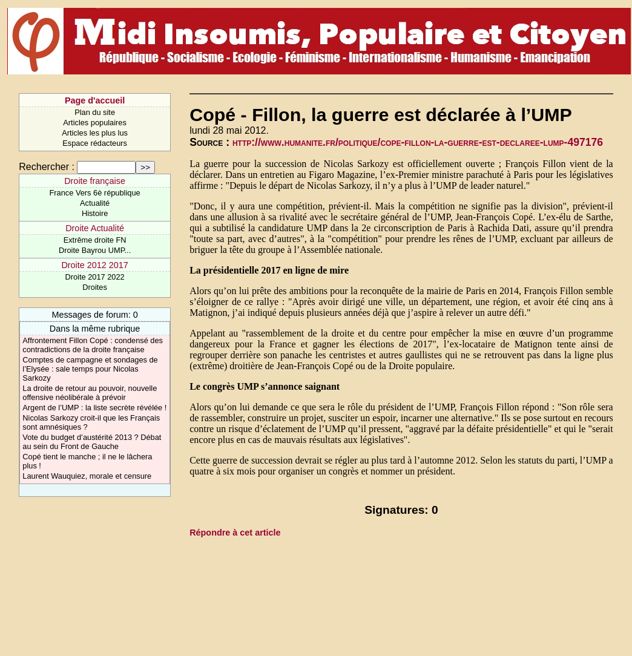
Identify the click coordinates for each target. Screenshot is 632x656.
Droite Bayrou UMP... (95, 250)
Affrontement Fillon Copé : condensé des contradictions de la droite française (92, 345)
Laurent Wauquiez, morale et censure (86, 476)
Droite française (94, 181)
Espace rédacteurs (94, 143)
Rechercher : (46, 167)
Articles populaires (95, 122)
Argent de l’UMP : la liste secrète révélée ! (94, 407)
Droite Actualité (94, 228)
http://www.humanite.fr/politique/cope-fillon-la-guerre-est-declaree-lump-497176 (417, 142)
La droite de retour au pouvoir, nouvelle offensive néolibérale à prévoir (89, 393)
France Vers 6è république (95, 192)
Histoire (95, 213)
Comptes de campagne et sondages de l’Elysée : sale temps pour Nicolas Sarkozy (89, 368)
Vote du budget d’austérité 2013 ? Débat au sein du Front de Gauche (91, 442)
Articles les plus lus (95, 132)
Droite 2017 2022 (94, 276)
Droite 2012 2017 (94, 265)
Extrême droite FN (95, 239)
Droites (94, 287)
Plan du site (94, 112)
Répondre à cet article (234, 532)
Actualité (95, 203)
